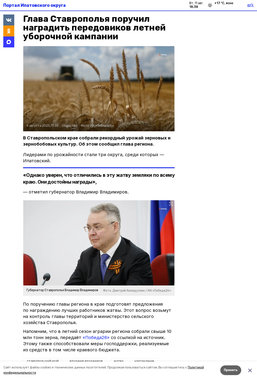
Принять (231, 370)
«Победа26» (96, 337)
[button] (99, 88)
